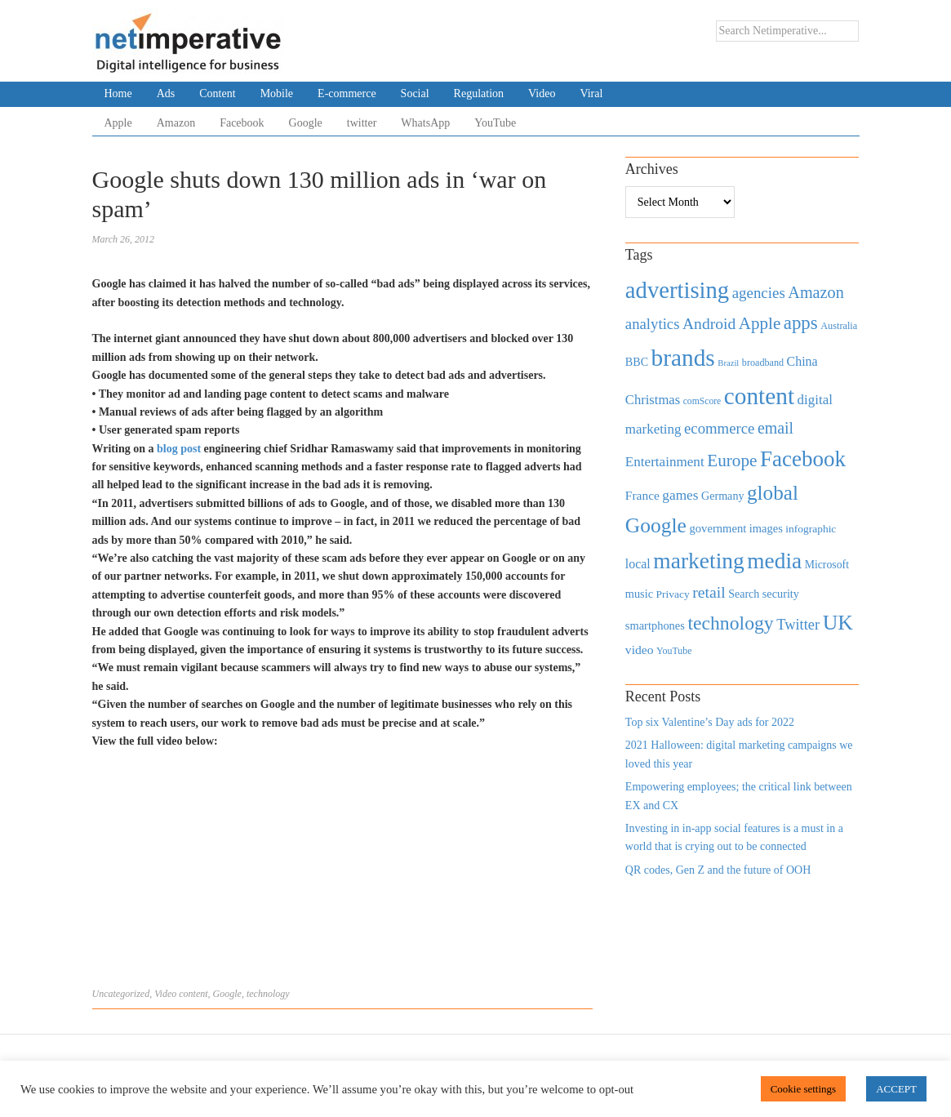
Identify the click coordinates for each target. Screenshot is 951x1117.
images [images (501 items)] (766, 528)
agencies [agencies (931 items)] (758, 292)
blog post (180, 449)
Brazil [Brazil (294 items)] (728, 362)
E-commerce (347, 93)
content (193, 993)
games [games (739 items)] (680, 495)
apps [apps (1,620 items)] (801, 323)
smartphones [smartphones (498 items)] (655, 625)
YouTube (495, 123)
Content (217, 93)
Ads (166, 93)
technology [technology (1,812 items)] (730, 623)
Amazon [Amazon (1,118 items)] (816, 292)
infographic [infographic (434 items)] (810, 529)
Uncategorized (121, 993)
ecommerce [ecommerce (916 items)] (719, 428)
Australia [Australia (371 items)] (838, 326)
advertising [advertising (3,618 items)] (677, 290)
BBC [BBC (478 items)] (636, 361)
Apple (118, 123)
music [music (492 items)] (639, 593)
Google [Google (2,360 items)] (656, 525)
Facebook (242, 123)
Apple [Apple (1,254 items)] (759, 323)
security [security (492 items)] (780, 593)
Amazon (176, 123)
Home (118, 93)
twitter (362, 123)
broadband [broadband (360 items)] (763, 362)
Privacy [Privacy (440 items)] (672, 594)
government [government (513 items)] (717, 528)
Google (305, 123)
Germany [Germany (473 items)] (722, 495)
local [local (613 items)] (638, 564)
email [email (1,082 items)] (775, 428)
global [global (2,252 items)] (772, 493)
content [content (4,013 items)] (759, 396)
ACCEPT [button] (896, 1089)
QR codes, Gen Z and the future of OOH (718, 870)
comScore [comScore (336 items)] (702, 401)
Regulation (479, 93)
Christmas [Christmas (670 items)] (652, 399)
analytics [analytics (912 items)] (652, 323)
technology (268, 993)
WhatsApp (425, 123)
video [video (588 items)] (639, 649)
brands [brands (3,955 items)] (683, 358)
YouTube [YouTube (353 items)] (674, 650)
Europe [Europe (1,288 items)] (732, 460)
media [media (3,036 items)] (774, 561)
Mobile (276, 93)
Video (541, 93)
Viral (591, 93)
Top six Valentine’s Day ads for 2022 (709, 722)
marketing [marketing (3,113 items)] (698, 560)
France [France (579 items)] (642, 495)
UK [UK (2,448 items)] (838, 622)
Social (415, 93)
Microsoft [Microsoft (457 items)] (827, 564)
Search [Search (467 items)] (743, 594)
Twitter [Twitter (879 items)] (798, 624)
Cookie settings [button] (804, 1089)
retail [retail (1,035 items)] (709, 592)
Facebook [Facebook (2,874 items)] (803, 459)
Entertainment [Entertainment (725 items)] (664, 461)
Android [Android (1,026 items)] (708, 323)
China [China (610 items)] (802, 361)
